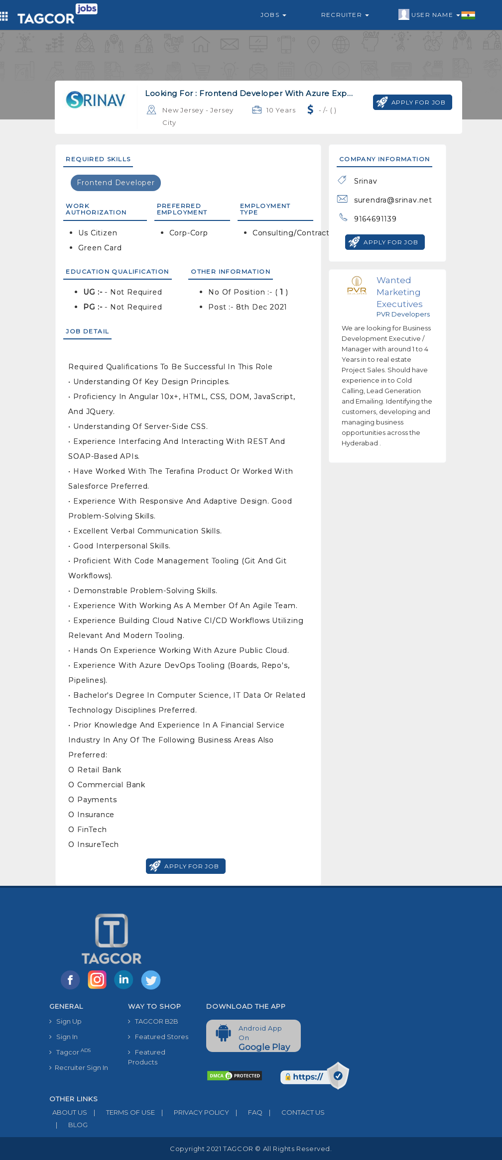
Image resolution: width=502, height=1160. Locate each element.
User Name (437, 14)
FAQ (245, 1112)
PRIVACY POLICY (192, 1112)
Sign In (63, 1037)
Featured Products (146, 1057)
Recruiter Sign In (78, 1067)
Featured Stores (158, 1037)
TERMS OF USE (121, 1112)
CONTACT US (293, 1112)
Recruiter (345, 14)
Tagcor (70, 1052)
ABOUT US (68, 1112)
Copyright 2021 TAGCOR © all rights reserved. (251, 1149)
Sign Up (65, 1021)
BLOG (68, 1125)
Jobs (273, 14)
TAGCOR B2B (153, 1021)
